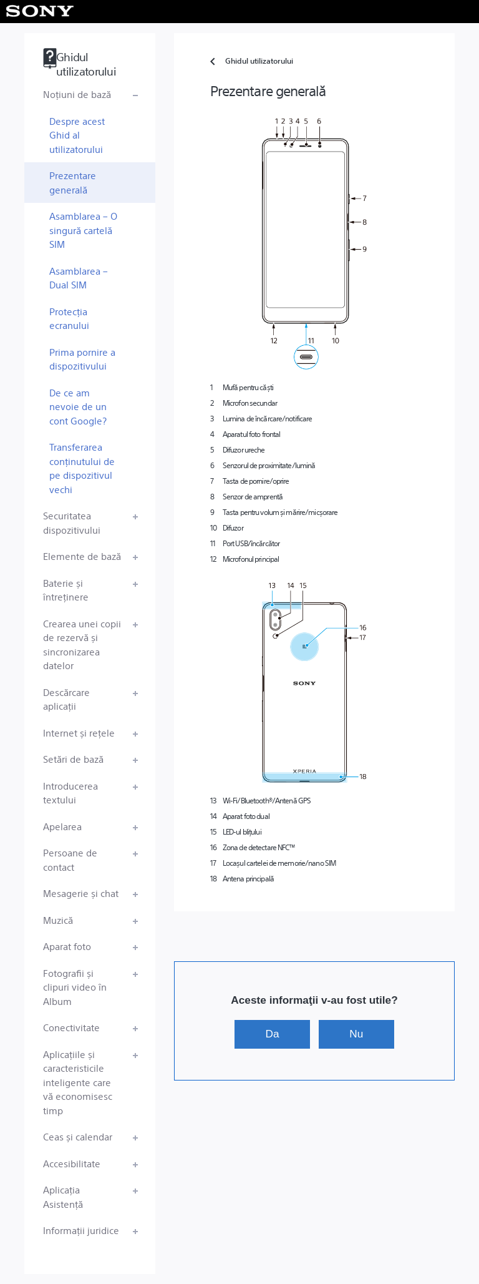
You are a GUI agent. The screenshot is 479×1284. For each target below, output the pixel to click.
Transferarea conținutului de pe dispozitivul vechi (82, 468)
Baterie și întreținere (66, 590)
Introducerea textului (70, 793)
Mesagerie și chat (81, 893)
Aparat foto (67, 946)
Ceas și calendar (77, 1136)
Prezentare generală (72, 182)
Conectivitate (71, 1027)
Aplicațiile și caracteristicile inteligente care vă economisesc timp (77, 1082)
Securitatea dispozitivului (71, 522)
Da (272, 1033)
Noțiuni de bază (77, 94)
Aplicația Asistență (63, 1197)
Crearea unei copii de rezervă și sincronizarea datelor (82, 644)
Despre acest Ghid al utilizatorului (77, 135)
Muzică (58, 920)
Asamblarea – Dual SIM (78, 278)
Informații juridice (81, 1230)
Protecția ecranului (69, 318)
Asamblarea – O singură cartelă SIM (83, 230)
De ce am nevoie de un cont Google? (78, 406)
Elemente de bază (82, 556)
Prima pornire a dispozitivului (82, 359)
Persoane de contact (70, 859)
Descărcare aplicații (66, 699)
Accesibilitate (71, 1163)
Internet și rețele (79, 732)
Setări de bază (73, 759)
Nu (356, 1033)
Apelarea (62, 826)
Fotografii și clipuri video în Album (75, 987)
